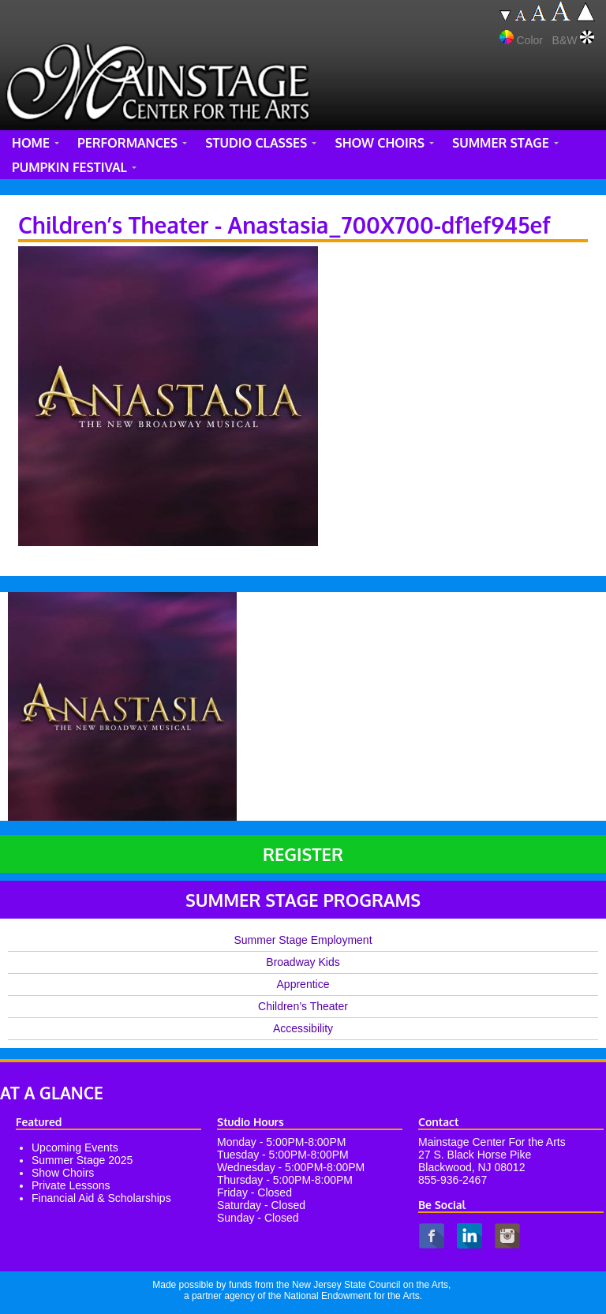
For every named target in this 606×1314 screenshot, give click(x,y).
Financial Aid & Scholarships (101, 1198)
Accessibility (303, 1028)
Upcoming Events (75, 1147)
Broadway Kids (302, 962)
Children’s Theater (303, 1006)
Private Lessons (71, 1185)
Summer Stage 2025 (82, 1160)
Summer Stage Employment (303, 940)
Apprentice (303, 984)
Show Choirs (63, 1172)
